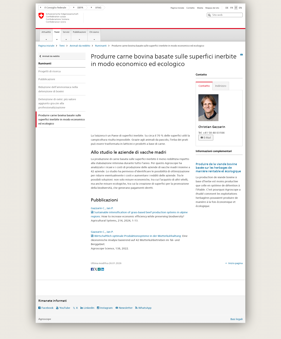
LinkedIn (89, 307)
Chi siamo (94, 32)
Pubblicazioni (79, 32)
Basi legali (236, 319)
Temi (57, 33)
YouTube (64, 307)
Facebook (47, 307)
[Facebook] (92, 269)
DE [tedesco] (226, 7)
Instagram (106, 307)
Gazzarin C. (98, 208)
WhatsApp (144, 307)
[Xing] (99, 269)
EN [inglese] (240, 7)
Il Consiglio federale (53, 7)
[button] (209, 15)
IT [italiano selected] (236, 7)
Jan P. (110, 208)
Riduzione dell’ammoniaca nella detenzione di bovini (58, 89)
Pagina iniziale (177, 8)
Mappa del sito (212, 8)
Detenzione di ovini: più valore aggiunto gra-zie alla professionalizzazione (57, 103)
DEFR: (78, 7)
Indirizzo (220, 85)
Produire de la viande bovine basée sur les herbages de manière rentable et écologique (218, 167)
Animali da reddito (80, 45)
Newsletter (126, 307)
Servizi (66, 32)
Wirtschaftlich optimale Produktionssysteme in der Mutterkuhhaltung (136, 236)
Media (200, 8)
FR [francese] (231, 7)
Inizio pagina (235, 263)
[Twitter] (96, 269)
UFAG (96, 7)
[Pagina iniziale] (89, 18)
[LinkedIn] (102, 269)
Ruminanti (101, 45)
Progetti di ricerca (49, 71)
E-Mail (207, 137)
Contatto (190, 8)
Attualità (46, 32)
